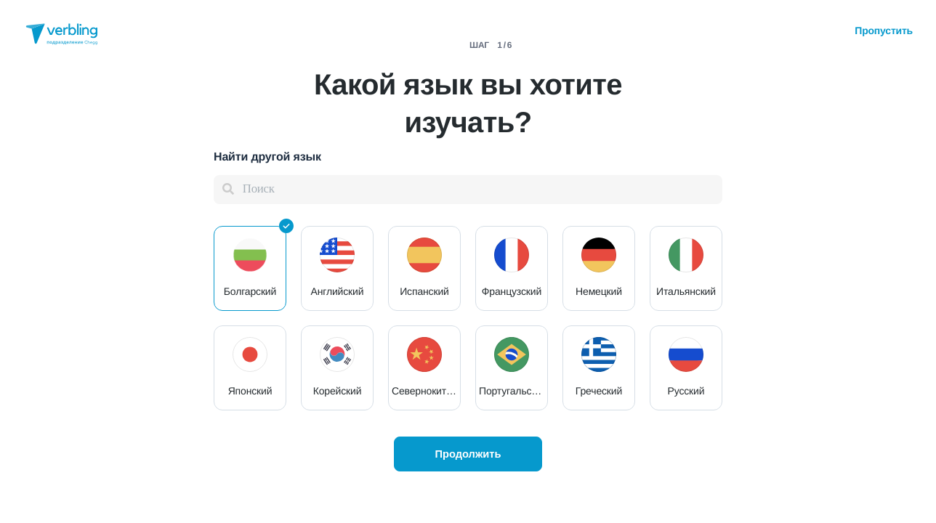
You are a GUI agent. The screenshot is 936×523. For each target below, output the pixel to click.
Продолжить (468, 454)
